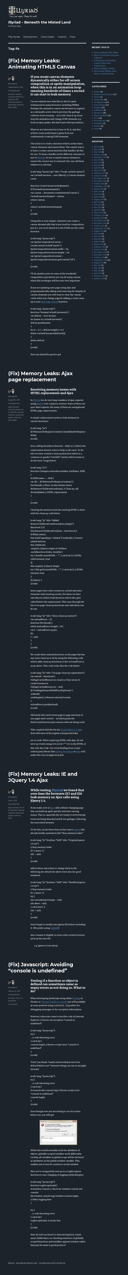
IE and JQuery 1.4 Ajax (71, 729)
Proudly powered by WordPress (52, 1263)
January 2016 (99, 155)
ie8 (11, 412)
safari (14, 107)
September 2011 (100, 260)
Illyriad (41, 157)
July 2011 (97, 265)
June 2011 (98, 268)
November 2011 (100, 255)
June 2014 (98, 192)
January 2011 (99, 278)
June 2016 (98, 149)
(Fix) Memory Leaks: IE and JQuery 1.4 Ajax (42, 777)
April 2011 (98, 273)
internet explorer (15, 102)
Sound (96, 129)
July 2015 (97, 160)
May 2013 (98, 207)
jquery (10, 417)
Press (72, 37)
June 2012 (98, 236)
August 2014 (99, 189)
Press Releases (100, 121)
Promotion (98, 123)
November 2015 (100, 157)
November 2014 (100, 181)
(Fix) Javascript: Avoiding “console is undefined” (40, 967)
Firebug (76, 998)
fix (22, 97)
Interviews (98, 113)
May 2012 (98, 239)
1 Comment (13, 1004)
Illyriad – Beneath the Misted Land (39, 22)
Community (99, 100)
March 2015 (98, 170)
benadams (12, 84)
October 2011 (99, 257)
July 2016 (97, 147)
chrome (11, 97)
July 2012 (97, 234)
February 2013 (100, 215)
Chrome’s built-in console (54, 1002)
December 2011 (100, 252)
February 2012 (100, 247)
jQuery (40, 403)
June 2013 (98, 205)
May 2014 (98, 194)
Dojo (78, 751)
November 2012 (100, 223)
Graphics (62, 37)
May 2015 (98, 165)
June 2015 (98, 163)
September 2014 (100, 186)
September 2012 (100, 228)
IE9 (17, 99)
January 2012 (99, 249)
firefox (18, 97)
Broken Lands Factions (103, 94)
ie (14, 99)
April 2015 (98, 168)
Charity (97, 97)
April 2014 (98, 197)
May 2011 (97, 271)
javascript (12, 105)
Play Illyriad (14, 37)
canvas (18, 94)
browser (11, 94)
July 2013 (97, 202)
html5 (10, 99)
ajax (10, 407)
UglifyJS (54, 928)
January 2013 (99, 218)
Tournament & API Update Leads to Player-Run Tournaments (105, 63)
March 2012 (98, 244)
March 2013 (98, 213)
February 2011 (99, 276)
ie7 (9, 810)
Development (30, 37)
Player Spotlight (100, 115)
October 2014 (99, 184)
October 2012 (99, 226)
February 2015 (99, 173)
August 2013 (99, 199)
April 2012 (98, 242)
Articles (97, 92)
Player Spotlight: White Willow (106, 53)
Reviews (97, 126)
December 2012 (100, 221)
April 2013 (98, 210)
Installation (98, 110)
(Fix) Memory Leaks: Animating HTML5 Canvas (41, 63)
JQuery (77, 829)
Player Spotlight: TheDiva (104, 68)
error (18, 998)
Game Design (47, 37)
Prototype (68, 751)
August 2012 (99, 231)
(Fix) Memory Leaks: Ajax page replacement (40, 376)
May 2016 (98, 152)
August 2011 (99, 263)
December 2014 (100, 178)
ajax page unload (49, 301)
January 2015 (99, 176)
